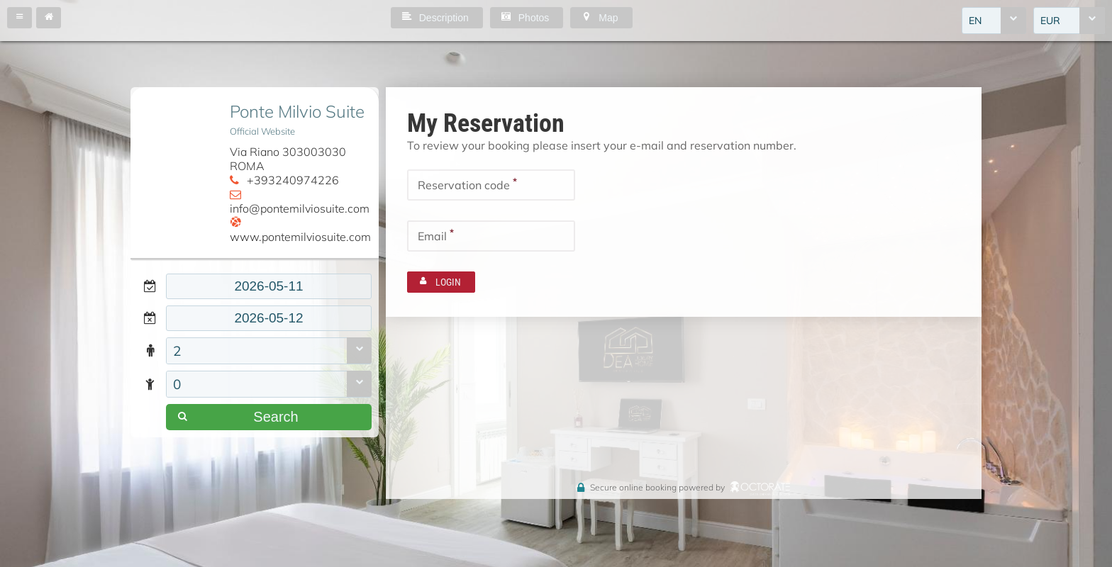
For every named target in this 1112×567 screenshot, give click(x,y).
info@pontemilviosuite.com (299, 208)
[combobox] (994, 20)
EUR (1050, 20)
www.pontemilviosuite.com (300, 237)
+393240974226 (293, 180)
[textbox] (269, 286)
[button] (19, 17)
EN (975, 20)
